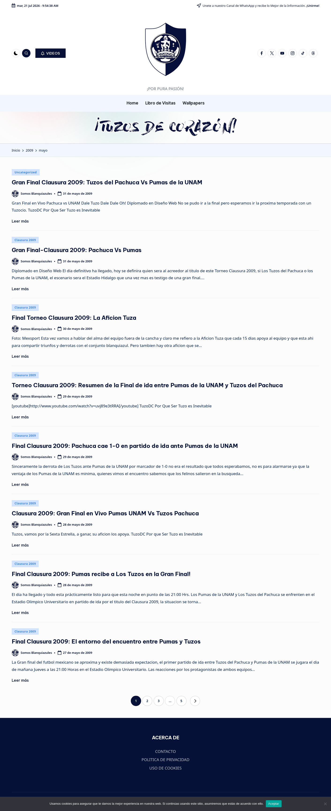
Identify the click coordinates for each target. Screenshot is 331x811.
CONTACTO (165, 751)
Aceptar (273, 803)
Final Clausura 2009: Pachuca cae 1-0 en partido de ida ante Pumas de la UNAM (125, 445)
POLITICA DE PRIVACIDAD (165, 759)
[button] (50, 53)
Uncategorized (26, 172)
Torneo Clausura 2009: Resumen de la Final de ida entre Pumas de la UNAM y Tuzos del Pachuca (147, 385)
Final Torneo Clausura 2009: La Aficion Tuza (74, 317)
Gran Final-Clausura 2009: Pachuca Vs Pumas (77, 249)
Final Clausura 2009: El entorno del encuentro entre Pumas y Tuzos (106, 641)
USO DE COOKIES (165, 768)
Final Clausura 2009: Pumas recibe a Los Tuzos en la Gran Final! (101, 573)
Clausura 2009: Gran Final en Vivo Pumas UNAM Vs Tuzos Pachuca (105, 513)
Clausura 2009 (25, 240)
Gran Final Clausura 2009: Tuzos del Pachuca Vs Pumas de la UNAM (107, 182)
